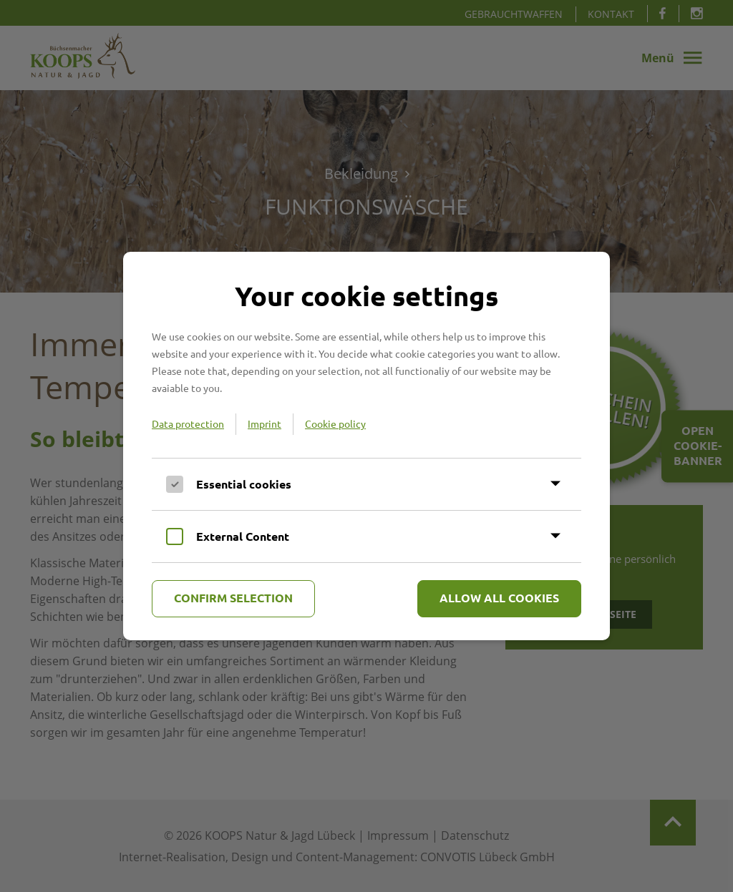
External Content (242, 536)
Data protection (188, 423)
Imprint (264, 423)
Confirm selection (233, 597)
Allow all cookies (499, 597)
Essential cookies (243, 483)
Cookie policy (335, 423)
